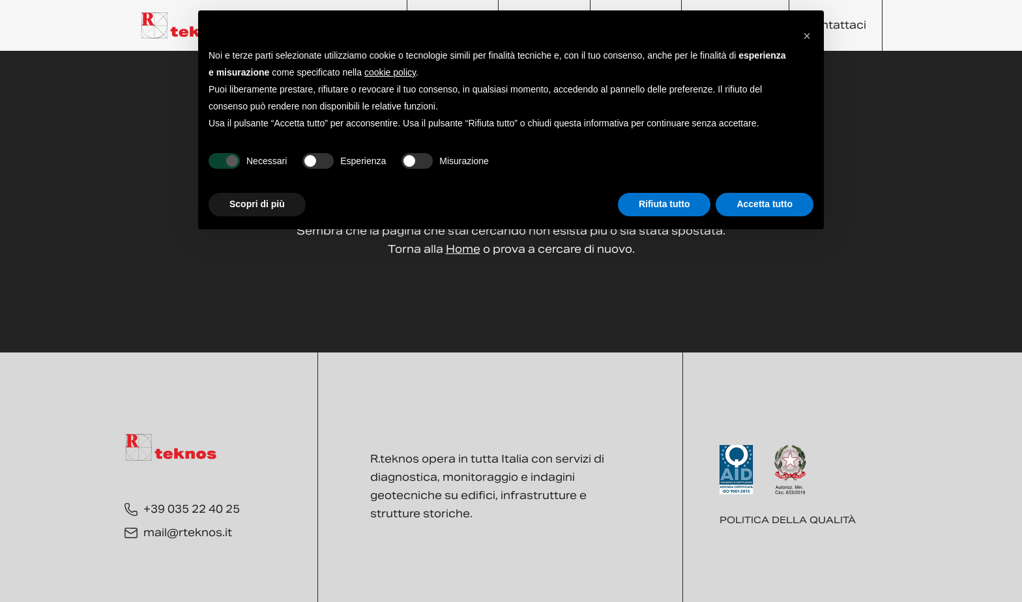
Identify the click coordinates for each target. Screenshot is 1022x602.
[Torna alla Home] (187, 25)
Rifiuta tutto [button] (664, 204)
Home (463, 249)
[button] (806, 31)
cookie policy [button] (390, 72)
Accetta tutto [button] (765, 204)
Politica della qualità (788, 520)
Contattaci (835, 25)
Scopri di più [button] (257, 204)
